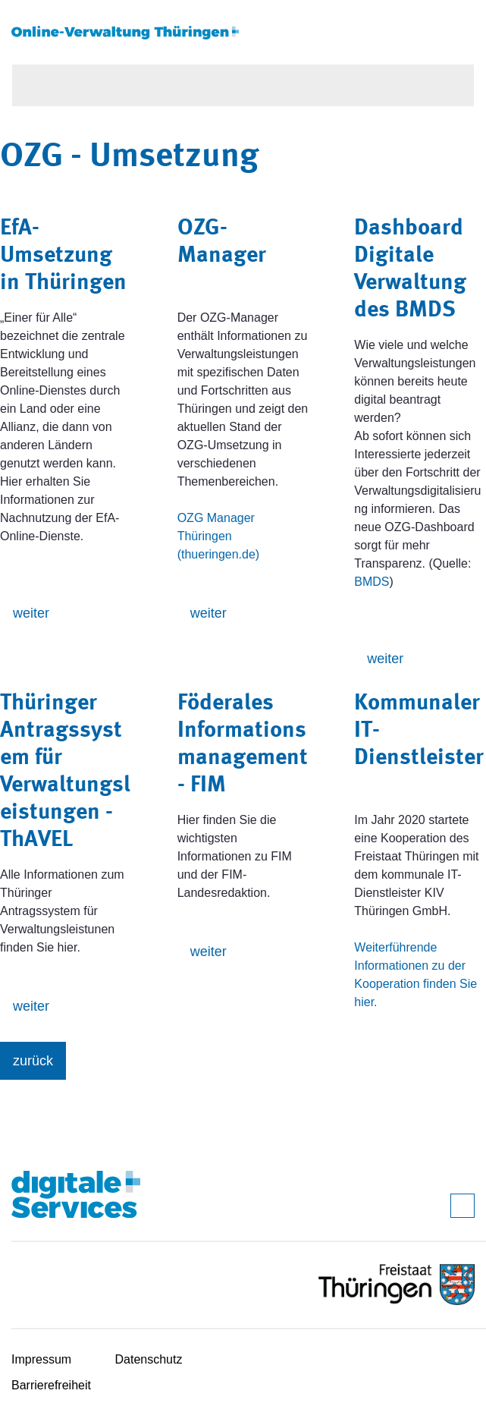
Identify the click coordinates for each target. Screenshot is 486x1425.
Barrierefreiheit (51, 1385)
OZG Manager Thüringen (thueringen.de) (218, 536)
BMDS (371, 581)
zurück (33, 1060)
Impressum (41, 1359)
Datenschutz (149, 1359)
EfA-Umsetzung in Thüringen (63, 255)
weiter (31, 613)
